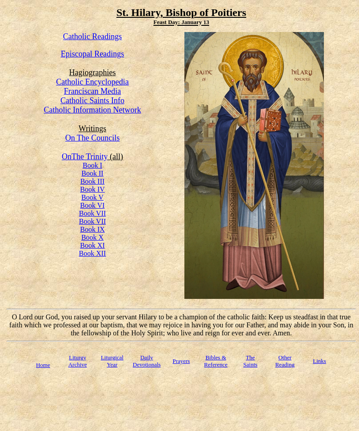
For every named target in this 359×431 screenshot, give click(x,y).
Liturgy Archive (77, 361)
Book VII (92, 213)
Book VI (92, 205)
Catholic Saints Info (92, 100)
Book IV (92, 189)
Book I (92, 165)
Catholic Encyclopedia (92, 81)
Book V (92, 197)
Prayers (181, 361)
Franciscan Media (92, 91)
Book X (92, 237)
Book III (92, 181)
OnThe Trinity (85, 156)
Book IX (92, 229)
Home (43, 365)
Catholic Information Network (92, 109)
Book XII (92, 253)
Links (319, 361)
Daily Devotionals (147, 361)
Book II (92, 173)
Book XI (92, 245)
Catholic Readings (92, 36)
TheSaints (250, 361)
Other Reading (285, 361)
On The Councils (92, 137)
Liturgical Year (112, 361)
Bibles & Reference (215, 361)
